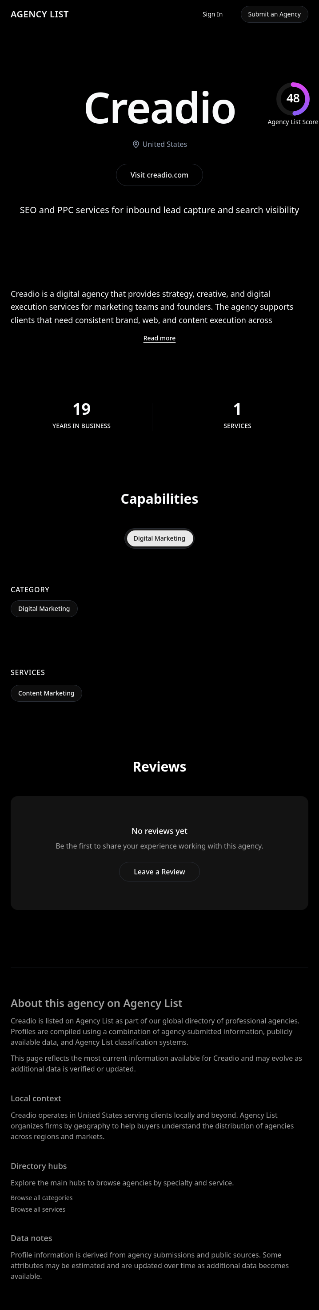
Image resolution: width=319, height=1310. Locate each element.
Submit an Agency (274, 14)
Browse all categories (41, 1197)
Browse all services (38, 1209)
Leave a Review (159, 872)
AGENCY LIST (40, 14)
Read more (160, 338)
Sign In (213, 14)
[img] (293, 104)
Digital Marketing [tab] (160, 538)
